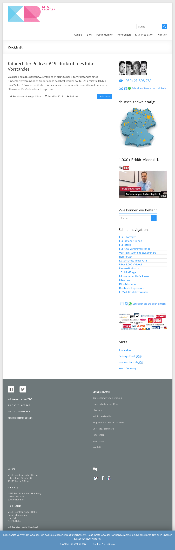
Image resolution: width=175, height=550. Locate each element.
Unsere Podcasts (129, 268)
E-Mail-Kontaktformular (133, 291)
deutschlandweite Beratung (107, 397)
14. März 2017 (55, 96)
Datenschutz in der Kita (133, 260)
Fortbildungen (104, 34)
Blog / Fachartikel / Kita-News (108, 422)
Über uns (124, 280)
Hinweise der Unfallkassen (134, 276)
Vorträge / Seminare (103, 428)
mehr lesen (104, 96)
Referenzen (124, 34)
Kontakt (162, 34)
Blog (89, 34)
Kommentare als (131, 362)
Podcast (74, 96)
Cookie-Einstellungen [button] (73, 543)
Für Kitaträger (127, 236)
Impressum (98, 440)
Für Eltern (125, 244)
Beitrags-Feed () (130, 356)
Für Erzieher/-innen (130, 240)
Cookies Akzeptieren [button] (104, 543)
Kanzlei (78, 34)
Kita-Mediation (144, 34)
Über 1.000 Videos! (130, 264)
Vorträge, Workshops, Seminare (137, 252)
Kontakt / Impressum (131, 288)
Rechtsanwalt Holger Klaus (27, 96)
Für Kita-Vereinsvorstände (134, 248)
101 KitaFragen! (128, 272)
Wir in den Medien (102, 416)
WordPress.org (127, 368)
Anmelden (125, 350)
